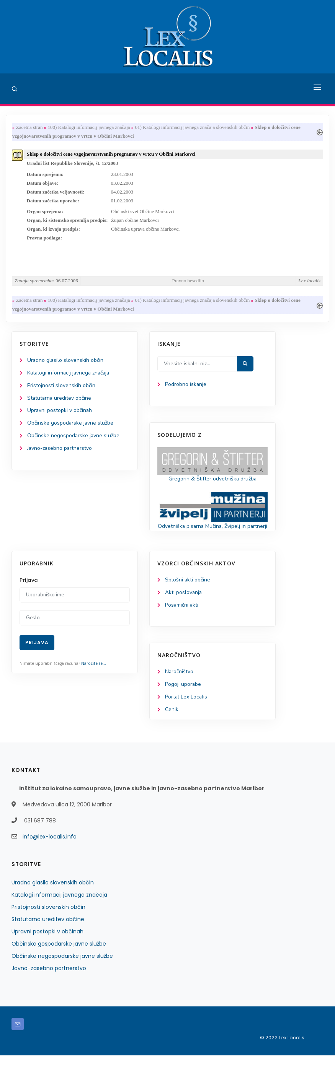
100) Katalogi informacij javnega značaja (88, 127)
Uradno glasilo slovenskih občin (65, 362)
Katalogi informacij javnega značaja (69, 375)
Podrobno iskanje (186, 387)
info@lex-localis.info (50, 849)
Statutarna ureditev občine (59, 401)
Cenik (171, 722)
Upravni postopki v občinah (60, 413)
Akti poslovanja (184, 604)
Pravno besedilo (188, 282)
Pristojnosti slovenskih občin (61, 388)
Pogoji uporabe (183, 697)
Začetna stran (29, 127)
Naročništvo (179, 684)
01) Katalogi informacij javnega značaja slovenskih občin (192, 127)
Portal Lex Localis (186, 709)
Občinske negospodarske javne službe (73, 439)
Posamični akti (182, 617)
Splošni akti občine (188, 592)
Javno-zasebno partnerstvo (60, 452)
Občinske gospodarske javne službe (70, 426)
